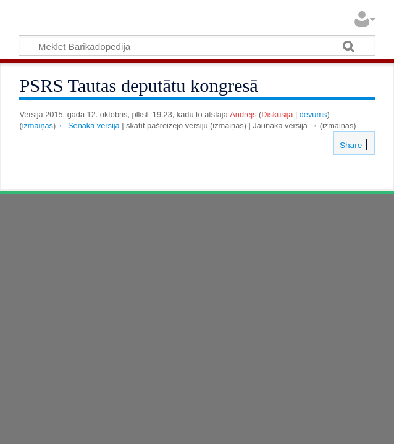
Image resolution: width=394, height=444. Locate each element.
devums (313, 114)
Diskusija (277, 114)
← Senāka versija (89, 125)
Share (349, 145)
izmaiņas (37, 125)
